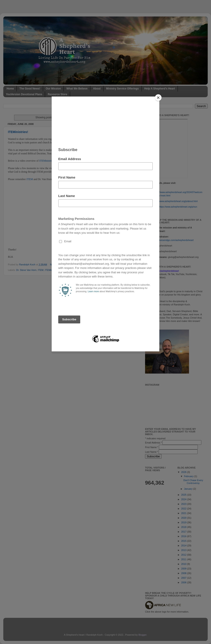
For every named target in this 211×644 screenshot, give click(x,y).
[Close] (158, 97)
